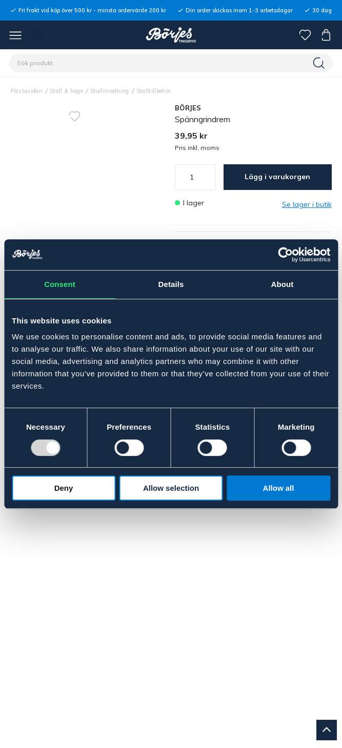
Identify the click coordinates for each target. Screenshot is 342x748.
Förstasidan (27, 90)
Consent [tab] (59, 284)
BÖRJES (188, 108)
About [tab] (282, 284)
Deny (63, 488)
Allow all (278, 488)
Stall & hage (66, 90)
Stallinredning (109, 90)
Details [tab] (171, 284)
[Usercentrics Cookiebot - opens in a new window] (285, 254)
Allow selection (171, 488)
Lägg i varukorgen (277, 176)
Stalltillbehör (153, 90)
